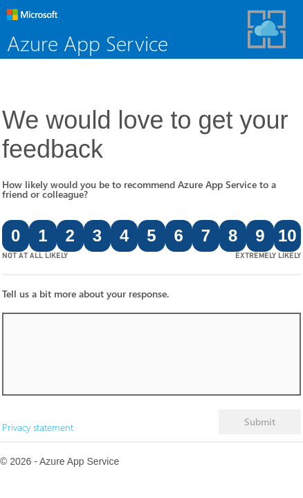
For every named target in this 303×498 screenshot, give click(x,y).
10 (287, 235)
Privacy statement (37, 427)
